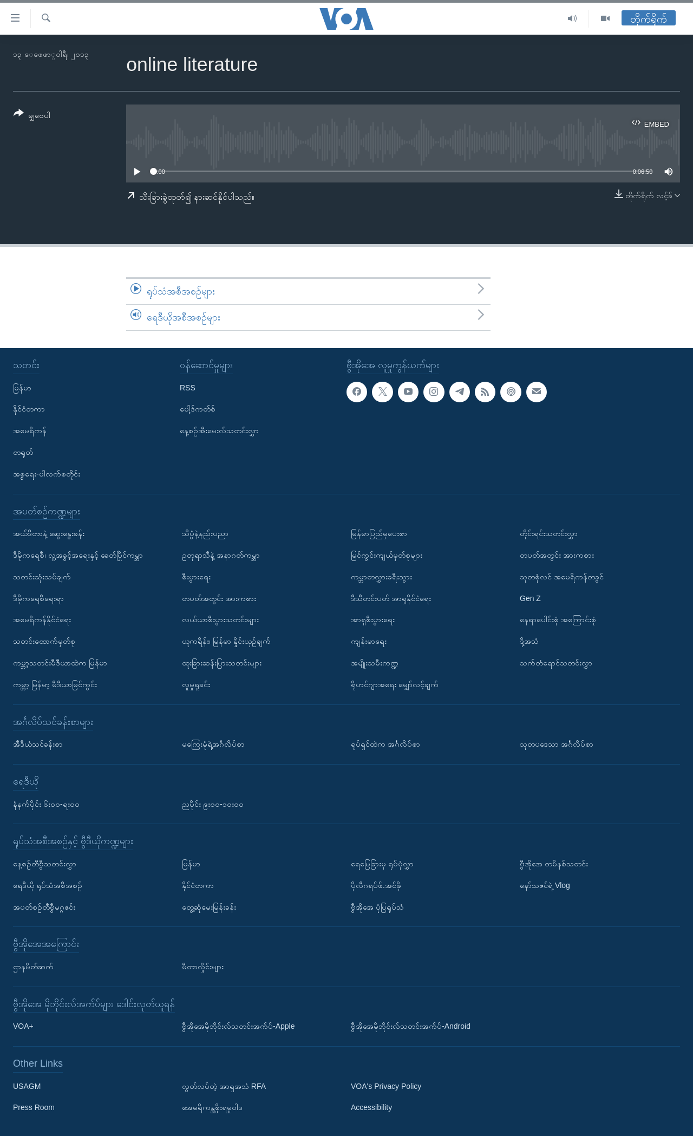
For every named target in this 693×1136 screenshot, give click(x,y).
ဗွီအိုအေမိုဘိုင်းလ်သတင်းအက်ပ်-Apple (238, 1026)
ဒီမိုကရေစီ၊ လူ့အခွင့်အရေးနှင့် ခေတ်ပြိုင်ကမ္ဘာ (78, 555)
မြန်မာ (22, 387)
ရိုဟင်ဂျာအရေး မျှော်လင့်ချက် (395, 684)
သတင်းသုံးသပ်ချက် (42, 576)
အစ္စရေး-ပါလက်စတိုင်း (46, 473)
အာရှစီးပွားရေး (373, 619)
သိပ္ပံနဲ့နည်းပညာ (205, 533)
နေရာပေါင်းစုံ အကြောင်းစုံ (558, 619)
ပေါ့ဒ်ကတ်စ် (197, 408)
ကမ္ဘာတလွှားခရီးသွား (381, 576)
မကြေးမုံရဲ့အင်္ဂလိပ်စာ (213, 744)
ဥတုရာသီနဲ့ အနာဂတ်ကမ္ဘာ (221, 555)
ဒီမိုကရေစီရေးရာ (38, 597)
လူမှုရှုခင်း (196, 684)
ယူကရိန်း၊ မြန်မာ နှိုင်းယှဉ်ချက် (226, 641)
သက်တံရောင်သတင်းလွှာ (556, 662)
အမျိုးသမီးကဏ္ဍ (374, 662)
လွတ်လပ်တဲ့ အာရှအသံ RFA (224, 1085)
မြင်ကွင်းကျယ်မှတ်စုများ (386, 555)
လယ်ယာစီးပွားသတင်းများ (220, 619)
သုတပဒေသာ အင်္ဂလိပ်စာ (556, 744)
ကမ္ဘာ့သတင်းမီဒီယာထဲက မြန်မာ (60, 662)
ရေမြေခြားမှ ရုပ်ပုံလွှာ (382, 863)
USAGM (27, 1085)
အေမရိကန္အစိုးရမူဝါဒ (212, 1107)
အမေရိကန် (30, 430)
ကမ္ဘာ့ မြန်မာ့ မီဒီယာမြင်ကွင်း (55, 684)
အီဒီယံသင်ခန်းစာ (38, 744)
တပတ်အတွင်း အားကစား (219, 597)
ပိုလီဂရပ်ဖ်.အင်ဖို (376, 884)
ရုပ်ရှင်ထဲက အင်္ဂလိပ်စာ (385, 744)
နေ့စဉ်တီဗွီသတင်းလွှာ (44, 863)
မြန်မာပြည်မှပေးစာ (379, 533)
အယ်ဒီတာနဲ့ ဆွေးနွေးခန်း (48, 533)
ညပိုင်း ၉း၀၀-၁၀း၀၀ (213, 803)
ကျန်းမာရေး (369, 641)
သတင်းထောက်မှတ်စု (44, 641)
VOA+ (23, 1026)
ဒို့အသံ (529, 641)
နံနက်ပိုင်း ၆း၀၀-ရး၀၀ (46, 803)
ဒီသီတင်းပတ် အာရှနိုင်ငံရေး (391, 597)
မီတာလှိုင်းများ (203, 966)
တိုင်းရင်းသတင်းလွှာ (549, 533)
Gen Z (530, 597)
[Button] (32, 116)
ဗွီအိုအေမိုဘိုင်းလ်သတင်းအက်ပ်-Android (410, 1026)
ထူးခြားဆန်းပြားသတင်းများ (221, 662)
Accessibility (371, 1107)
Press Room (34, 1107)
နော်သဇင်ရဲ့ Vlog (545, 884)
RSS (187, 387)
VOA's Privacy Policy (386, 1085)
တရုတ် (23, 452)
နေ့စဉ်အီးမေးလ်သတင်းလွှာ (219, 430)
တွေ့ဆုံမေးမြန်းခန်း (209, 906)
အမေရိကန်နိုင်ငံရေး (42, 619)
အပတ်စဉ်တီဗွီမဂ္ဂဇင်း (44, 906)
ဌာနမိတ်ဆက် (33, 966)
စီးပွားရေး (196, 576)
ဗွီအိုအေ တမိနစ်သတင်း (554, 863)
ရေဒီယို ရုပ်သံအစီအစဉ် (47, 884)
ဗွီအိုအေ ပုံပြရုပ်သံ (377, 906)
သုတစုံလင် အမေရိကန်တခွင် (562, 576)
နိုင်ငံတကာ (29, 408)
